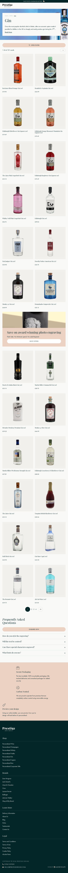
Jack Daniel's (6, 782)
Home (6, 16)
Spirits (11, 16)
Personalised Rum (7, 763)
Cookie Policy (6, 851)
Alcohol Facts (6, 854)
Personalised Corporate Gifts (11, 766)
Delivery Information (8, 813)
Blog (3, 820)
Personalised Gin (7, 757)
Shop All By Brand (8, 801)
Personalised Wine (8, 744)
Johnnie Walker (7, 798)
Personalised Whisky (8, 750)
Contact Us (5, 829)
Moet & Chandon (7, 785)
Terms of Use (6, 845)
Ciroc (4, 788)
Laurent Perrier (7, 791)
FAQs (4, 823)
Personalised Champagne (10, 747)
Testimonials (6, 826)
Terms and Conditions (9, 841)
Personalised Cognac (9, 760)
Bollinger (5, 795)
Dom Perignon (6, 779)
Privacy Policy (6, 848)
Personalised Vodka (8, 754)
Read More (8, 32)
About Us (5, 817)
